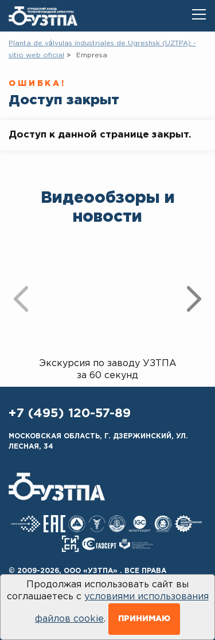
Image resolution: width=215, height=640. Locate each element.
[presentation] (21, 298)
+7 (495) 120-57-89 (70, 413)
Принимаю (144, 618)
